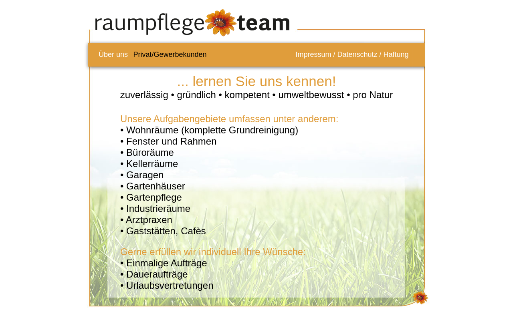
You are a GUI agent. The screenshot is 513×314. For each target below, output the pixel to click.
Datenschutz (357, 54)
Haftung (396, 54)
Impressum (313, 54)
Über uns (113, 54)
